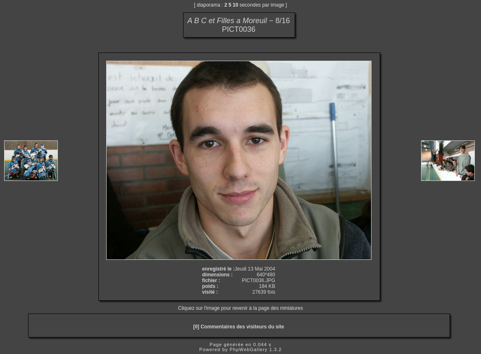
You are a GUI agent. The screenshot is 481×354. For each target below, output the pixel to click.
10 (235, 5)
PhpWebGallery (249, 349)
